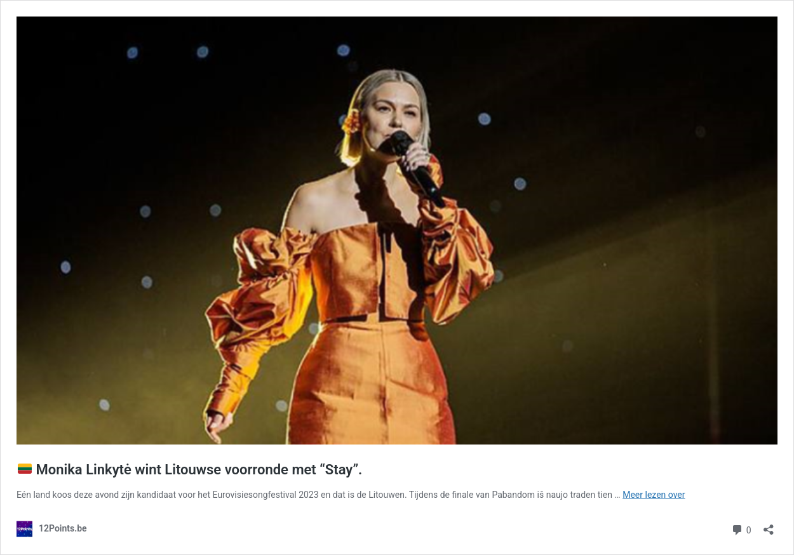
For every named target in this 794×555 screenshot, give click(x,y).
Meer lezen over (653, 495)
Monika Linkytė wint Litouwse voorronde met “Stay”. (190, 470)
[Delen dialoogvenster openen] (768, 525)
